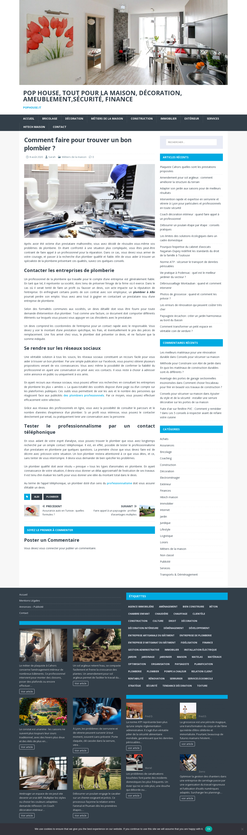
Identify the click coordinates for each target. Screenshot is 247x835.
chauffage (180, 613)
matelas (197, 657)
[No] (242, 829)
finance (207, 642)
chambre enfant (139, 613)
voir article (134, 747)
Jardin (163, 516)
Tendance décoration (177, 685)
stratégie (134, 685)
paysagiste (182, 664)
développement (199, 628)
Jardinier (166, 657)
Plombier (52, 496)
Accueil (28, 118)
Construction (142, 118)
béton (213, 606)
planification (203, 664)
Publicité (165, 561)
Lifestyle (165, 529)
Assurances (167, 445)
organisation (160, 664)
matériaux (215, 657)
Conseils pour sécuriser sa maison (198, 357)
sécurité (151, 685)
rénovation (157, 678)
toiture (202, 685)
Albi (36, 496)
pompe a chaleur (175, 671)
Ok (208, 828)
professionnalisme (119, 483)
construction (137, 621)
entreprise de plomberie (196, 635)
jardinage (148, 657)
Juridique (165, 523)
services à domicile (200, 678)
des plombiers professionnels (83, 395)
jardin (132, 657)
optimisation (137, 664)
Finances (165, 490)
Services (213, 118)
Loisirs (164, 542)
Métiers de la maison (107, 118)
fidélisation (189, 642)
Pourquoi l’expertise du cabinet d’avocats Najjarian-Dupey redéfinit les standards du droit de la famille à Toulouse (189, 251)
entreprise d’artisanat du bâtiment (152, 642)
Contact (59, 127)
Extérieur (191, 118)
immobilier (172, 649)
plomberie (135, 671)
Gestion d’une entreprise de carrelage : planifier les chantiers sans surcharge (213, 761)
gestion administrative (143, 649)
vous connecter (48, 548)
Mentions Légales (29, 600)
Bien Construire (193, 606)
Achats (164, 439)
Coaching (166, 458)
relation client (201, 671)
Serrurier (176, 678)
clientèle (199, 613)
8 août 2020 (36, 157)
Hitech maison (34, 127)
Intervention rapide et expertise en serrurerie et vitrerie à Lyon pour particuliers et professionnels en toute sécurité (190, 203)
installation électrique (200, 649)
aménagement (168, 606)
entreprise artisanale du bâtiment (151, 635)
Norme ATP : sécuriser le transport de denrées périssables (159, 708)
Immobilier (169, 118)
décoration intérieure (143, 628)
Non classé (167, 555)
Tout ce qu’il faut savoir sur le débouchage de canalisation (158, 759)
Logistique (166, 536)
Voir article (27, 691)
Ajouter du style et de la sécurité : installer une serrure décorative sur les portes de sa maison (189, 398)
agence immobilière (141, 606)
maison (182, 657)
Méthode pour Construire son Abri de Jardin (187, 363)
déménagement (174, 628)
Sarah (52, 157)
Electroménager (170, 477)
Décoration (74, 118)
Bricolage (49, 118)
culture (158, 621)
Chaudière (161, 613)
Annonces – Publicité (31, 606)
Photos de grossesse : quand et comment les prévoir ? (212, 708)
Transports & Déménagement (179, 574)
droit (172, 621)
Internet (165, 510)
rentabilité (135, 678)
